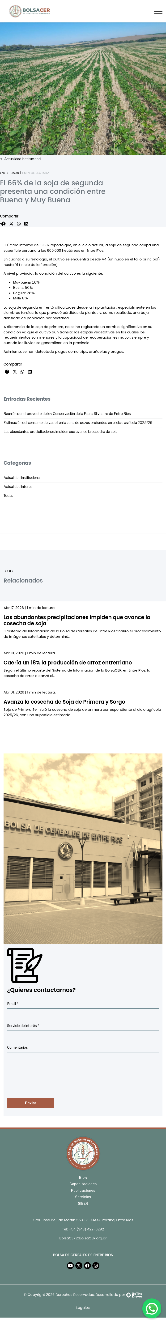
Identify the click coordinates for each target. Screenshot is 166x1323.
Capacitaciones (83, 1184)
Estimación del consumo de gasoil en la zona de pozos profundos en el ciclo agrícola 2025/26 (78, 423)
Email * (12, 1004)
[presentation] (43, 1081)
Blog (83, 1177)
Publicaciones (83, 1190)
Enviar (30, 1103)
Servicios (83, 1197)
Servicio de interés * (23, 1026)
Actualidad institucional (22, 159)
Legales (83, 1307)
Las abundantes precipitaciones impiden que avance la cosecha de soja (60, 432)
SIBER (83, 1203)
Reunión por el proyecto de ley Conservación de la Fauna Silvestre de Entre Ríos (67, 414)
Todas (8, 495)
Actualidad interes (18, 487)
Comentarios (17, 1047)
